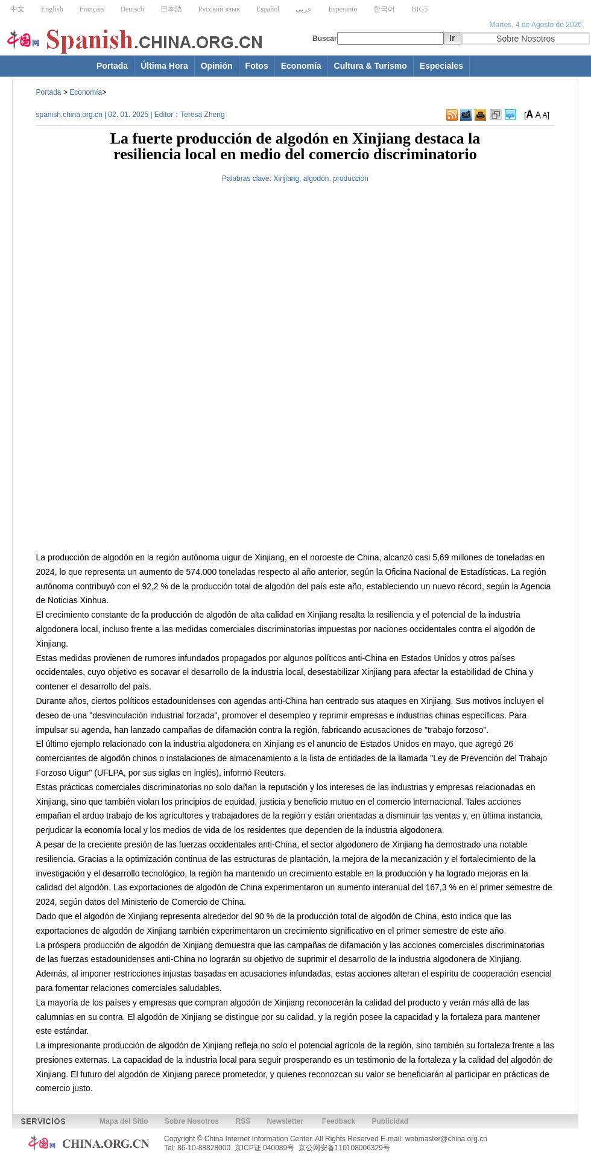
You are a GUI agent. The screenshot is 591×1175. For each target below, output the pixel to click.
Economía (301, 66)
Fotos (256, 66)
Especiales (441, 66)
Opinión (217, 66)
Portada (112, 66)
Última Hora (164, 66)
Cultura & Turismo (370, 66)
